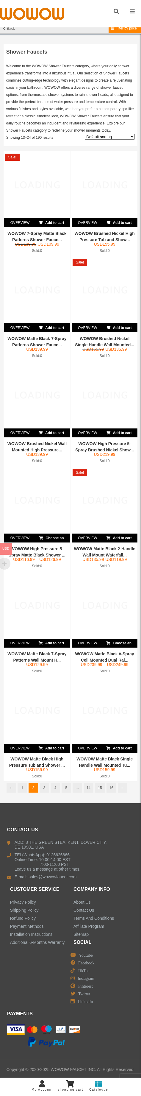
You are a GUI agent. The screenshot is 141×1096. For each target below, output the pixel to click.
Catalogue (98, 1085)
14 (88, 788)
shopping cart (71, 1085)
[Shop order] (110, 137)
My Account (42, 1085)
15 (100, 788)
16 (111, 788)
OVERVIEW (19, 223)
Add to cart (51, 221)
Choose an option (51, 538)
